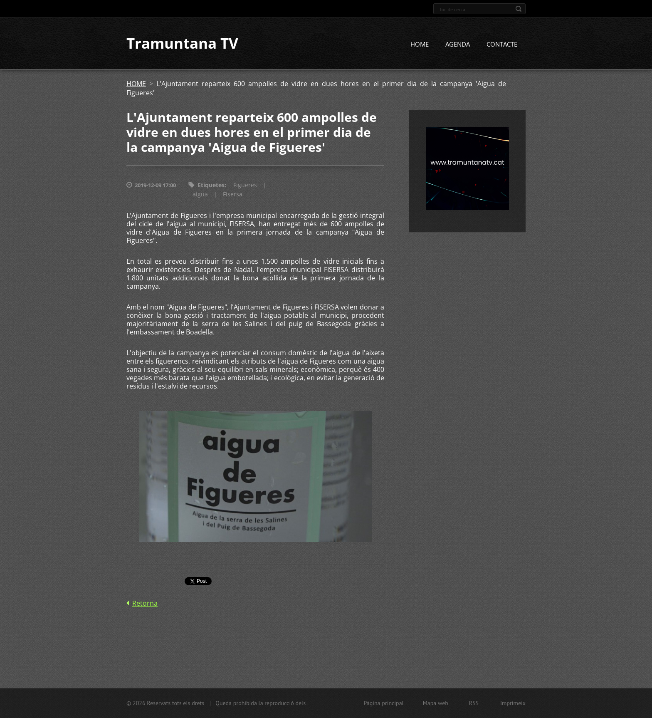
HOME (419, 44)
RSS (474, 703)
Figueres (245, 185)
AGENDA (457, 44)
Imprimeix (513, 703)
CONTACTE (502, 44)
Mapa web (435, 703)
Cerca (518, 8)
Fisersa (232, 194)
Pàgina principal (383, 703)
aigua (200, 194)
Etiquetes (211, 185)
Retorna (145, 603)
